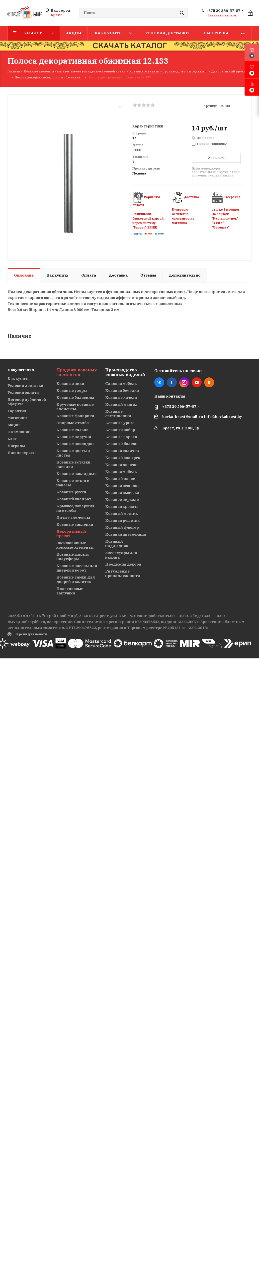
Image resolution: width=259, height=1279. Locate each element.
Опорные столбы (72, 422)
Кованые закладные (76, 473)
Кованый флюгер (122, 527)
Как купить (18, 378)
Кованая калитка (122, 450)
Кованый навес (120, 478)
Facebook (172, 382)
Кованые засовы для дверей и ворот (76, 568)
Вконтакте (159, 382)
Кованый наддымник (116, 543)
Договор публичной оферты (26, 401)
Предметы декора (123, 564)
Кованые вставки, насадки (73, 464)
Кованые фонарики (75, 415)
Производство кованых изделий (125, 372)
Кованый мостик (121, 513)
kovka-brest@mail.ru (182, 416)
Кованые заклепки (74, 524)
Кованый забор (120, 429)
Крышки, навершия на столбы (75, 508)
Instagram (184, 382)
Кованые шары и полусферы (72, 556)
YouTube (197, 382)
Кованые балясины (75, 397)
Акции (13, 424)
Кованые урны (119, 422)
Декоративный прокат (71, 533)
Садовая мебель (121, 383)
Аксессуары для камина (121, 555)
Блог (11, 438)
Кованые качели (121, 397)
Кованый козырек (122, 457)
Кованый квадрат (73, 499)
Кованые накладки (75, 443)
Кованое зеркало (122, 499)
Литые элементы (73, 517)
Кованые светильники (118, 413)
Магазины (17, 417)
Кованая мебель (121, 471)
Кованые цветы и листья (73, 453)
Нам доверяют (21, 452)
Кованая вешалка (122, 485)
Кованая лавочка (122, 464)
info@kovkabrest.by (223, 416)
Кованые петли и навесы (72, 482)
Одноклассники (209, 382)
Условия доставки (25, 385)
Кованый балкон (121, 443)
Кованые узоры (71, 390)
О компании (19, 431)
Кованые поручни (73, 436)
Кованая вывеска (122, 492)
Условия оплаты (23, 392)
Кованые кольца (72, 429)
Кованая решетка (122, 520)
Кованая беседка (122, 390)
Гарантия (16, 410)
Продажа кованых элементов (76, 372)
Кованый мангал (121, 404)
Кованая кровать (122, 506)
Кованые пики (70, 383)
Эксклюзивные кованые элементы (74, 545)
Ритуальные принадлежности (122, 573)
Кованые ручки (71, 492)
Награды (16, 445)
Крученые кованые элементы (75, 406)
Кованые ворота (121, 436)
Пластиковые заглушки (69, 590)
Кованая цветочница (125, 534)
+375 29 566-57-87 (223, 10)
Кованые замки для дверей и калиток (75, 579)
